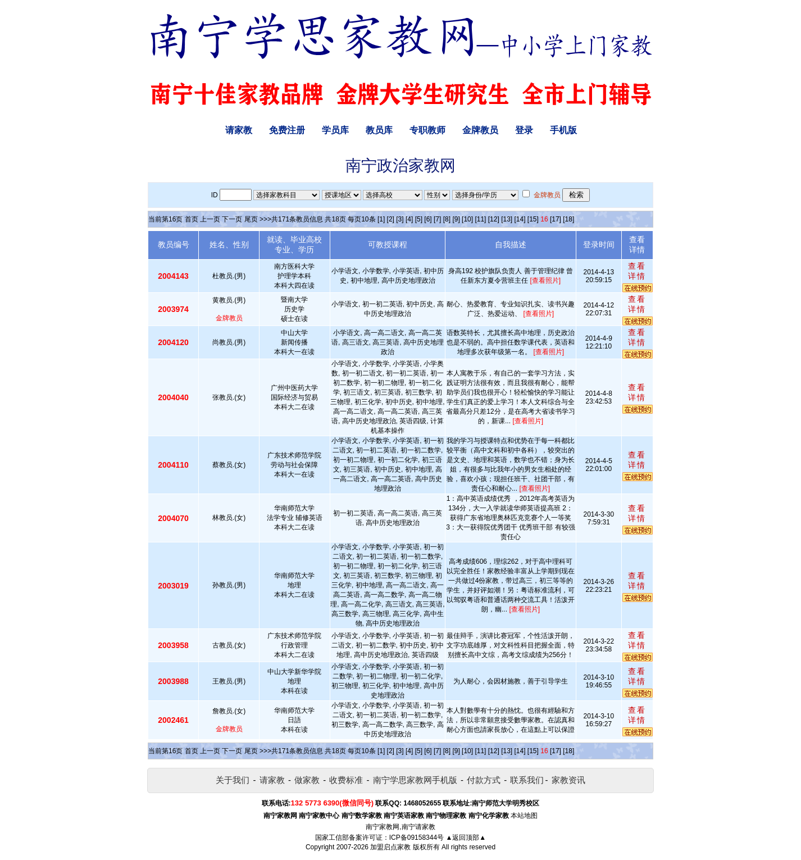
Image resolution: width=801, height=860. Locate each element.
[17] (555, 219)
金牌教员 (480, 130)
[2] (390, 219)
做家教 (307, 780)
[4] (409, 219)
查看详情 (637, 270)
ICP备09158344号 (416, 837)
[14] (520, 219)
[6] (427, 219)
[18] (568, 219)
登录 (524, 130)
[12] (493, 219)
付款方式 (483, 780)
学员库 (335, 130)
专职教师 (427, 130)
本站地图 (524, 816)
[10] (467, 219)
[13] (506, 219)
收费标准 (346, 780)
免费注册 (287, 130)
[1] (381, 219)
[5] (418, 219)
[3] (399, 219)
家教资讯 (568, 780)
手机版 (563, 130)
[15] (533, 219)
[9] (455, 219)
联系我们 (527, 780)
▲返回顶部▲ (465, 837)
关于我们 (232, 780)
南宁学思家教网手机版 (415, 780)
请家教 (238, 130)
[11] (480, 219)
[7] (437, 219)
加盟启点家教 (390, 847)
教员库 (379, 130)
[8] (446, 219)
